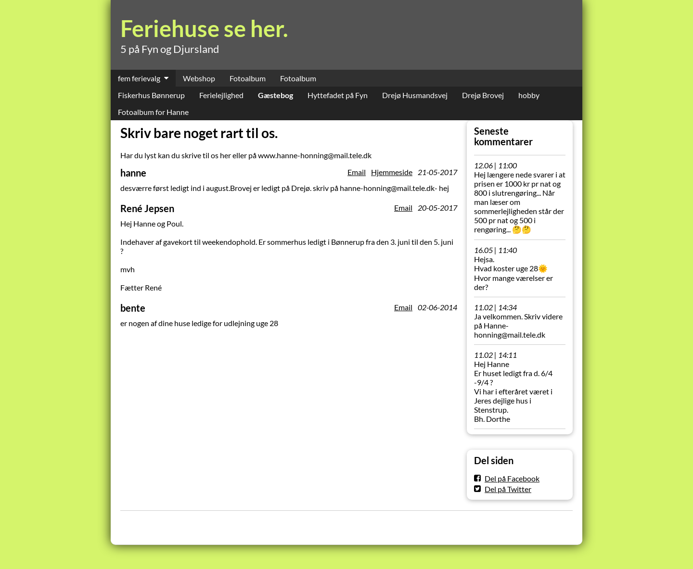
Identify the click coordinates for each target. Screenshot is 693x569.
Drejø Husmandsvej (415, 95)
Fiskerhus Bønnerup (151, 95)
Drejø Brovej (483, 95)
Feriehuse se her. (204, 28)
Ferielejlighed (221, 95)
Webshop (199, 78)
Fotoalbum (248, 78)
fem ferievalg (139, 78)
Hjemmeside (391, 172)
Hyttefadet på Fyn (338, 95)
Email (356, 172)
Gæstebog (275, 95)
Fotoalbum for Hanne (153, 111)
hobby (528, 95)
